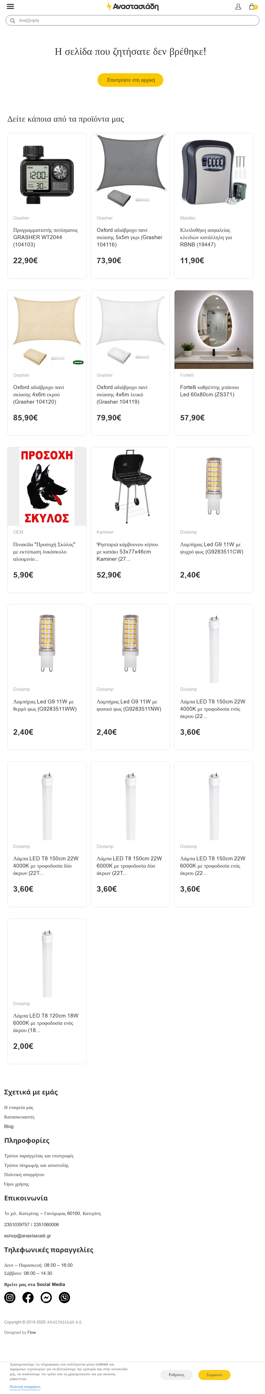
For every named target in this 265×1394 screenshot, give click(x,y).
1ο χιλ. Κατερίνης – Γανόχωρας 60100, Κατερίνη (52, 1249)
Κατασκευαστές (19, 1153)
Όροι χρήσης (16, 1220)
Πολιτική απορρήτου (24, 1210)
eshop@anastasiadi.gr (27, 1271)
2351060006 (46, 1260)
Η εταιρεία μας (18, 1143)
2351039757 (16, 1260)
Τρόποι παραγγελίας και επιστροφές (39, 1191)
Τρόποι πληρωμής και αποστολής (36, 1201)
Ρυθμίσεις (176, 1374)
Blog (8, 1162)
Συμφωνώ (214, 1374)
